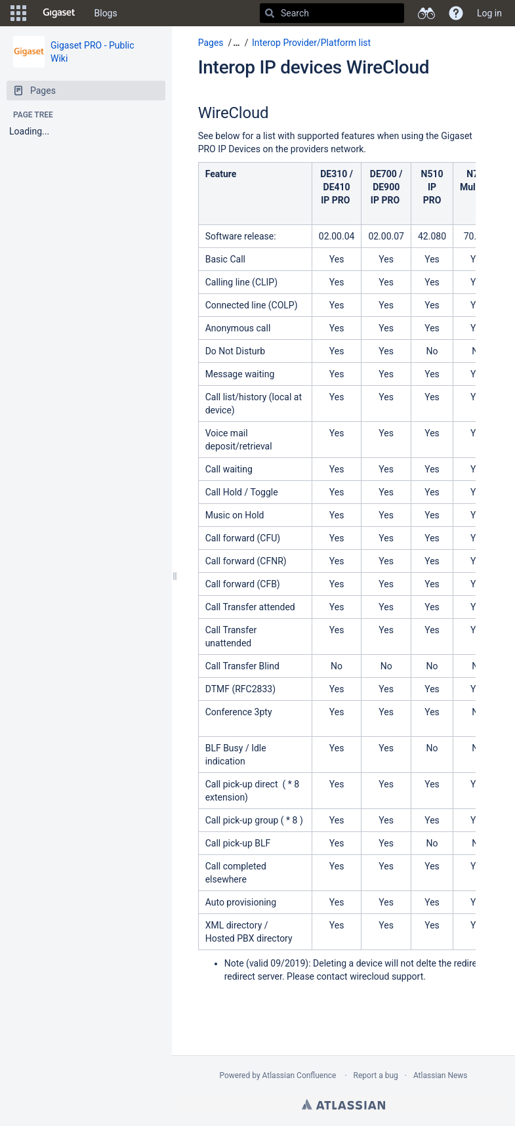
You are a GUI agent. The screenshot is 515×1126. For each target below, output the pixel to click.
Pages (211, 42)
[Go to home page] (59, 13)
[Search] (269, 13)
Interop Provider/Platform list (311, 42)
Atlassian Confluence (299, 1075)
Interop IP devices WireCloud (314, 67)
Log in (489, 13)
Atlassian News (440, 1075)
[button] (18, 13)
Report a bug (376, 1075)
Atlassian (343, 1104)
